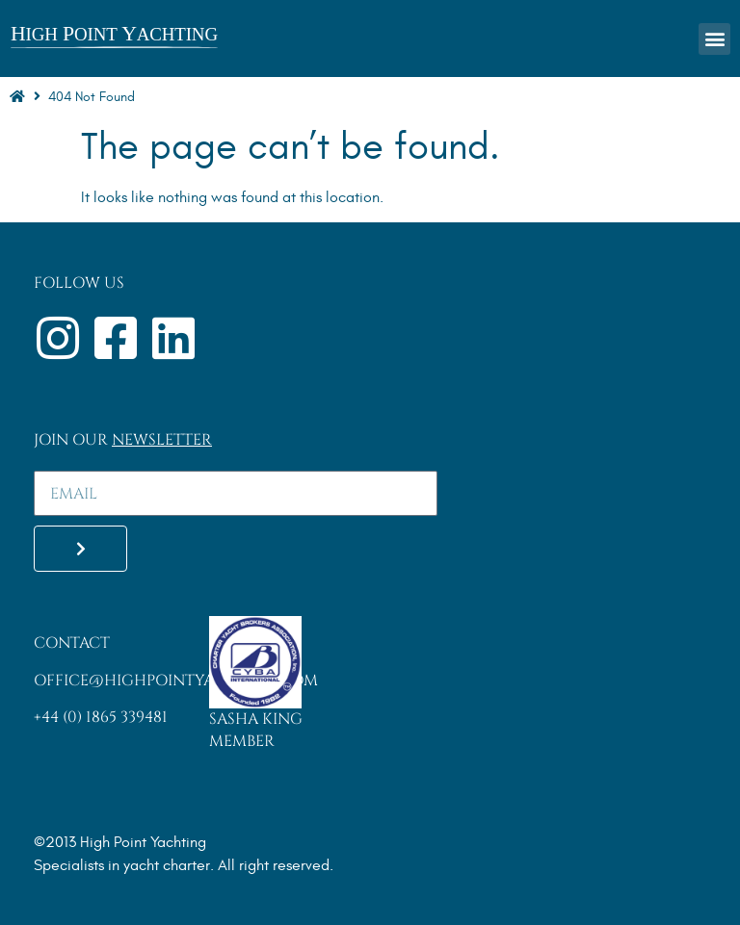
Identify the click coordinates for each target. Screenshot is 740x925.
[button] (714, 39)
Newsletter (162, 439)
